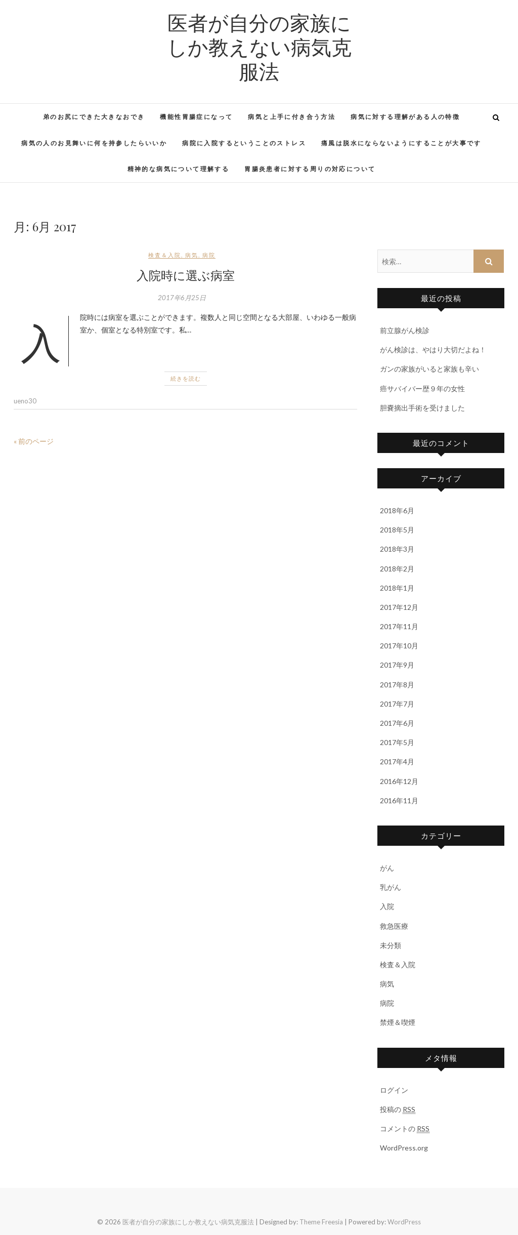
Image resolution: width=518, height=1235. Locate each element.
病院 (208, 255)
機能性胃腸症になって (196, 116)
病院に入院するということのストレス (244, 143)
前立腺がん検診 (404, 330)
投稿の (397, 1109)
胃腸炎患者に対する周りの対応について (309, 169)
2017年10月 (399, 645)
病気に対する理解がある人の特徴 (405, 116)
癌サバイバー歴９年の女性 (422, 388)
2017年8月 (397, 684)
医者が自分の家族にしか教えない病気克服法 (259, 46)
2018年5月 (397, 529)
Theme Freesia (321, 1222)
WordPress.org (404, 1147)
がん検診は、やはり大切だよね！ (433, 349)
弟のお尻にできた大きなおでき (94, 116)
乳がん (390, 887)
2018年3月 (397, 549)
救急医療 (394, 926)
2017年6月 (397, 723)
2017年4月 (397, 761)
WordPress (404, 1222)
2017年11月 (399, 626)
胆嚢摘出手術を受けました (422, 407)
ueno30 (25, 401)
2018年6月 (397, 510)
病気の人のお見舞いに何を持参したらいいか (94, 143)
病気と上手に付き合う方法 (291, 116)
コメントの (404, 1128)
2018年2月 (397, 568)
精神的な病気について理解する (178, 169)
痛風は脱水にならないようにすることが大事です (401, 143)
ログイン (394, 1090)
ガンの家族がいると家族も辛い (429, 368)
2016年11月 (399, 800)
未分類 (390, 945)
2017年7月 (397, 703)
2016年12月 (399, 781)
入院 (387, 906)
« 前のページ (34, 441)
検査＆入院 (164, 255)
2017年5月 (397, 742)
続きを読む (185, 378)
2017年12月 (399, 607)
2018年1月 (397, 588)
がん (387, 867)
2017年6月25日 (182, 298)
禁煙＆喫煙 (397, 1022)
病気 (191, 255)
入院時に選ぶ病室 (186, 275)
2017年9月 (397, 665)
